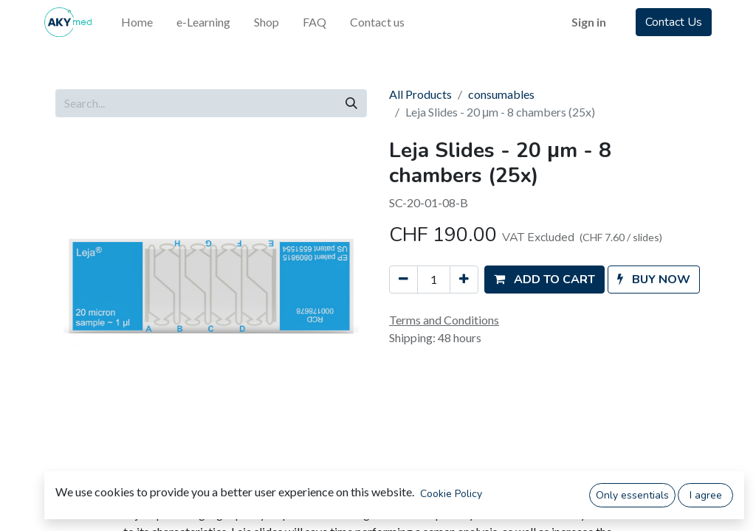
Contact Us (673, 22)
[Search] (351, 103)
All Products (420, 94)
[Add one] (464, 280)
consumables (501, 94)
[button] (544, 280)
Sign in (588, 22)
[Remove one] (403, 280)
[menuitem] (137, 22)
